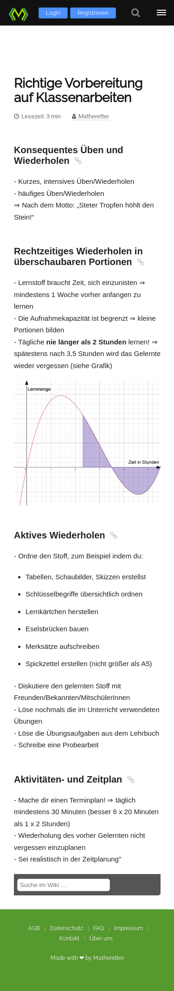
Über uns (101, 938)
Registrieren (93, 13)
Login (53, 13)
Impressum (128, 928)
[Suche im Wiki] (63, 885)
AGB (34, 928)
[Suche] (135, 13)
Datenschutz (66, 928)
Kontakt (69, 938)
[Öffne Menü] (161, 13)
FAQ (98, 928)
